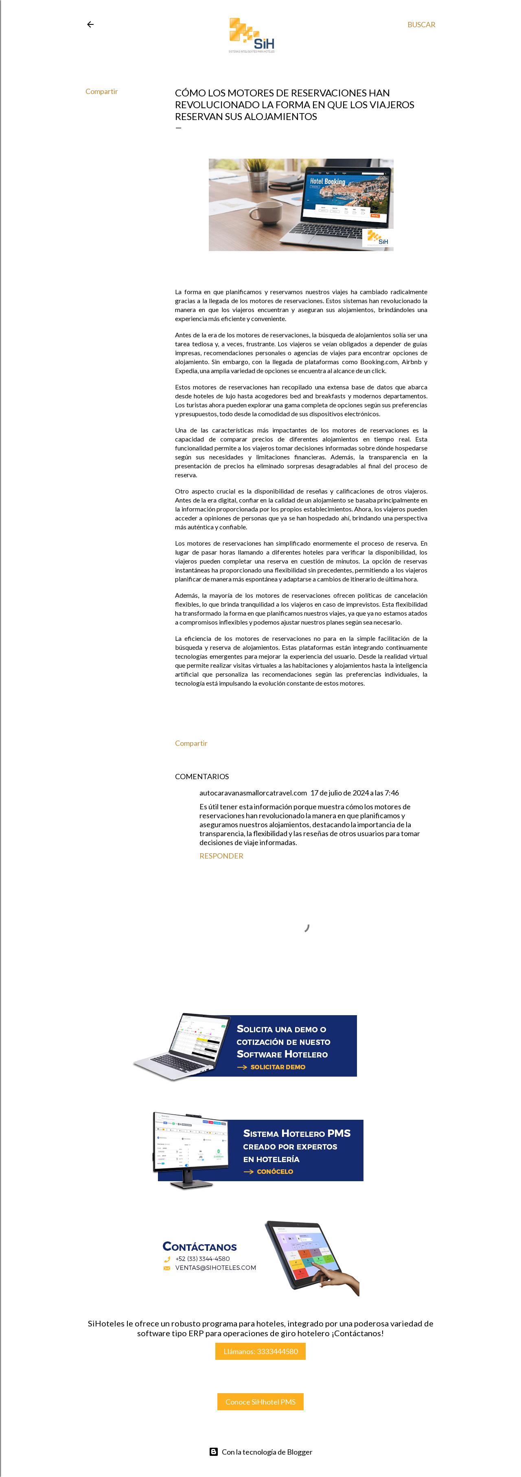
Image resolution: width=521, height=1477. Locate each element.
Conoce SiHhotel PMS (260, 1401)
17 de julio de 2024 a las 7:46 (354, 792)
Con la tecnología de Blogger (261, 1452)
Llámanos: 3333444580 (260, 1351)
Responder (221, 855)
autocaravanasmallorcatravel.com (253, 792)
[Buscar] (421, 24)
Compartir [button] (101, 91)
